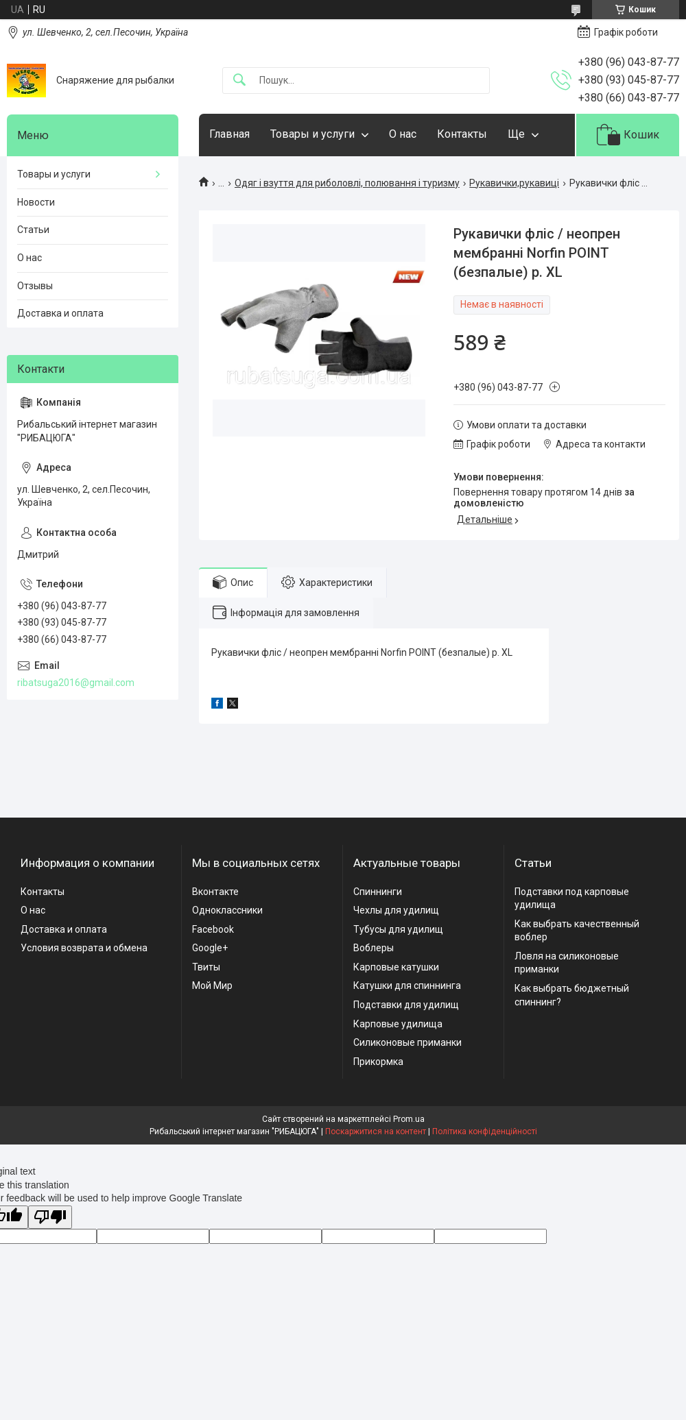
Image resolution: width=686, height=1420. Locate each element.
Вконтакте (215, 891)
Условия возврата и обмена (84, 947)
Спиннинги (377, 891)
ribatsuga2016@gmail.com (75, 682)
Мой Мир (212, 985)
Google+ (210, 947)
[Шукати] (239, 80)
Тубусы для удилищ (398, 929)
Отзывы (35, 285)
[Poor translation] (50, 1217)
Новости (36, 202)
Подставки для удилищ (406, 1004)
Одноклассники (227, 910)
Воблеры (373, 947)
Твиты (206, 967)
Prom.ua (409, 1119)
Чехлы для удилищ (396, 910)
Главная (229, 133)
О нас (402, 133)
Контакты (462, 133)
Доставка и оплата (60, 313)
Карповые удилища (397, 1023)
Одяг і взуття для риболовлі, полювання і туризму (347, 183)
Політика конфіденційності (484, 1131)
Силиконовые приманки (407, 1042)
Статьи (33, 229)
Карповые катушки (396, 967)
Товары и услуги (312, 133)
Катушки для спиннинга (407, 985)
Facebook (213, 929)
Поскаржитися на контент (375, 1131)
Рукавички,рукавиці (514, 183)
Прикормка (378, 1061)
